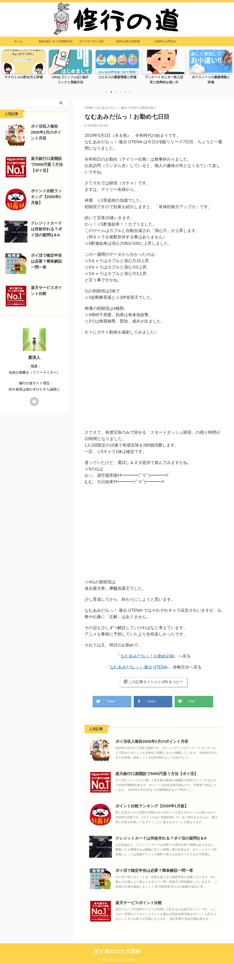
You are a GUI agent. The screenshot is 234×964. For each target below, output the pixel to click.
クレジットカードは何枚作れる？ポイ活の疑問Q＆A (155, 836)
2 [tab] (111, 92)
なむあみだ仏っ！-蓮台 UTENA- (139, 667)
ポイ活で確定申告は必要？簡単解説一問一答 (149, 868)
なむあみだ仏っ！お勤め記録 (147, 656)
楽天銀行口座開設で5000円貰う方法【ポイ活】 (151, 771)
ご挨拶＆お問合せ (165, 41)
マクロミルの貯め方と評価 (23, 77)
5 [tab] (125, 92)
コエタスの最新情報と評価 (117, 77)
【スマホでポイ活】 (91, 41)
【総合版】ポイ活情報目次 (55, 41)
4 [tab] (120, 92)
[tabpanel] (23, 68)
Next (228, 66)
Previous (6, 66)
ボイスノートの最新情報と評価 (211, 77)
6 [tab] (129, 92)
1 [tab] (106, 92)
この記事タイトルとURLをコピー (153, 682)
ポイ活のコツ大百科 (117, 949)
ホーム (18, 41)
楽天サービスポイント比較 (136, 900)
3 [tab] (116, 92)
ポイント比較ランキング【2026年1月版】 (147, 804)
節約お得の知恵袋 (128, 41)
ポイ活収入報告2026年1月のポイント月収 (147, 739)
